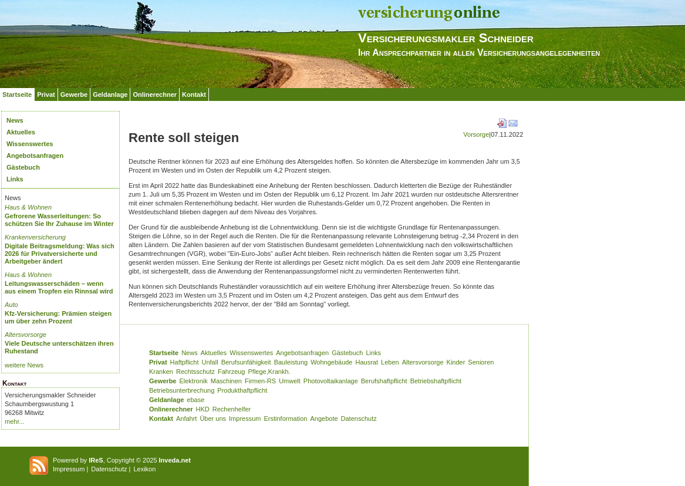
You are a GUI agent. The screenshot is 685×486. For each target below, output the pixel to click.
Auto (11, 304)
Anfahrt (186, 418)
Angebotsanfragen (34, 155)
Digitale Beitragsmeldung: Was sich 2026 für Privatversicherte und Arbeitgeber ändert (59, 253)
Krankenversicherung (35, 237)
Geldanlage (110, 94)
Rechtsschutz (195, 371)
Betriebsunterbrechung (181, 390)
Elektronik (193, 380)
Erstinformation (285, 418)
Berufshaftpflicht (384, 380)
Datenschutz (359, 418)
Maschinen (226, 380)
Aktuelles (20, 132)
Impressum (245, 418)
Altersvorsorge (25, 334)
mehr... (15, 421)
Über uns (213, 418)
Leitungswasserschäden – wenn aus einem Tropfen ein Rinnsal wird (59, 287)
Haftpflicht (184, 362)
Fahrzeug (231, 371)
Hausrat (367, 362)
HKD (203, 409)
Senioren (481, 362)
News (14, 120)
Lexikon (144, 469)
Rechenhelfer (231, 409)
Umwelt (290, 380)
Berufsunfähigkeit (246, 362)
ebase (195, 399)
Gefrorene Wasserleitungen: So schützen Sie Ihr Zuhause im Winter (59, 219)
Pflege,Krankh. (269, 371)
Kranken (161, 371)
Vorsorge (476, 134)
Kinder (456, 362)
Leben (390, 362)
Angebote (324, 418)
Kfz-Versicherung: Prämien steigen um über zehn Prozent (58, 317)
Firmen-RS (260, 380)
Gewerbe (73, 94)
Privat (46, 94)
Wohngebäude (331, 362)
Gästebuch (23, 167)
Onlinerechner (155, 94)
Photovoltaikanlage (330, 380)
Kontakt (194, 94)
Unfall (210, 362)
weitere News (24, 365)
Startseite (17, 94)
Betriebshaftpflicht (435, 380)
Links (14, 179)
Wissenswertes (29, 143)
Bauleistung (291, 362)
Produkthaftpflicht (242, 390)
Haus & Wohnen (28, 207)
